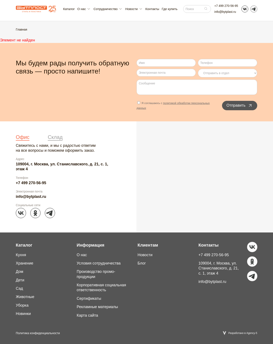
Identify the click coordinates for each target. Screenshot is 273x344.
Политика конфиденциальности (38, 333)
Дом (19, 271)
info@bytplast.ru (225, 11)
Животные (25, 297)
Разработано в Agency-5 (242, 333)
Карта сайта (87, 315)
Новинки (23, 314)
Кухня (21, 255)
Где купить (169, 9)
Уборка (22, 305)
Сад (19, 288)
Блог (142, 263)
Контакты (152, 9)
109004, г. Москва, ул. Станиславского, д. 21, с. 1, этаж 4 (62, 166)
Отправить (240, 105)
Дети (20, 280)
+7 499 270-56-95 (226, 5)
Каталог (69, 9)
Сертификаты (89, 298)
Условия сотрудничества (99, 263)
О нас (82, 255)
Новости (145, 255)
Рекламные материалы (97, 307)
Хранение (24, 263)
